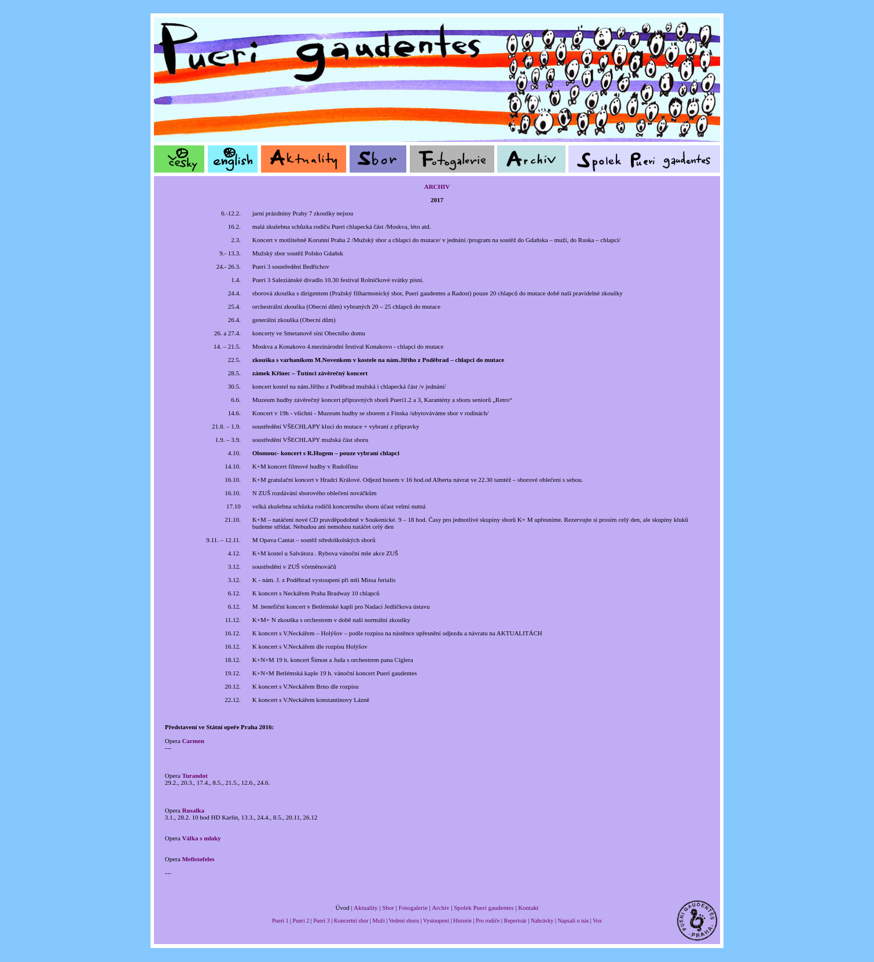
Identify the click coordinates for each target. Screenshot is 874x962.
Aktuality (366, 907)
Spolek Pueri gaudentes (483, 907)
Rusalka (193, 810)
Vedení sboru (404, 920)
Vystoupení (436, 920)
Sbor (388, 907)
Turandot (194, 775)
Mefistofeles (198, 858)
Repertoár (515, 920)
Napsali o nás (573, 920)
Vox (597, 920)
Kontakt (528, 907)
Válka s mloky (201, 838)
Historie (462, 920)
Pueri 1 (280, 920)
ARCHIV (437, 186)
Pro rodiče (488, 920)
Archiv (441, 907)
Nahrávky (542, 920)
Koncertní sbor (351, 920)
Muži (379, 920)
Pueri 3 (321, 920)
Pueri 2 (301, 920)
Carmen (193, 740)
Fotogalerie (413, 907)
